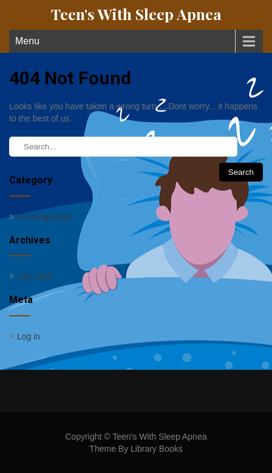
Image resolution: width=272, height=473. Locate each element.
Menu (27, 41)
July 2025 (35, 276)
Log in (28, 336)
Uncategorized (44, 217)
